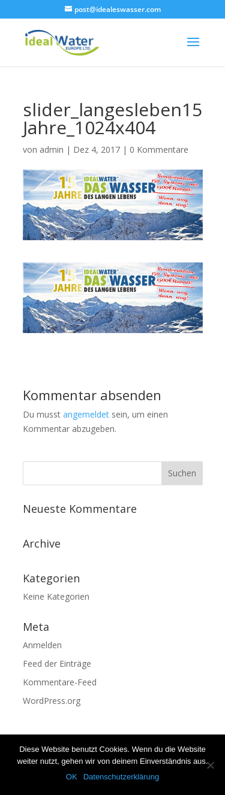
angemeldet (86, 414)
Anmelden (42, 645)
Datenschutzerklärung (121, 776)
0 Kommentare (159, 149)
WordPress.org (51, 700)
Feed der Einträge (57, 663)
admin (52, 149)
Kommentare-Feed (60, 682)
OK (71, 776)
